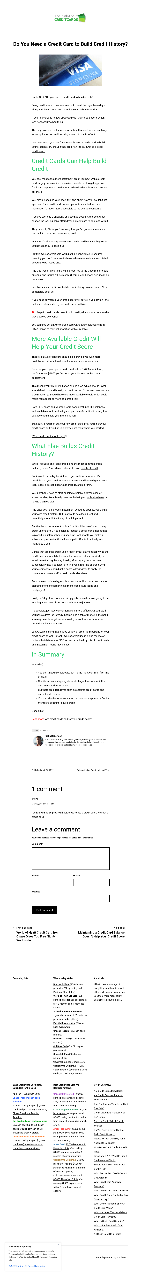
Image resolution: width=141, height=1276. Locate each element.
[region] (33, 1256)
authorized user (95, 497)
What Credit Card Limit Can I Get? (111, 1190)
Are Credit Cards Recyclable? (108, 1091)
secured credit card (74, 241)
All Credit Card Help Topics (107, 1234)
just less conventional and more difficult (68, 610)
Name (35, 875)
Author (35, 730)
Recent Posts (45, 730)
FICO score (44, 407)
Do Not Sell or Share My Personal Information (27, 1266)
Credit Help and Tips (100, 770)
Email (76, 875)
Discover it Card (61, 1038)
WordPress (122, 1257)
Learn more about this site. (107, 999)
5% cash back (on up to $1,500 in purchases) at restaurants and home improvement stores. (29, 1144)
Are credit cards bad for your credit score (68, 719)
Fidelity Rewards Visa (64, 1023)
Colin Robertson (54, 736)
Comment (37, 844)
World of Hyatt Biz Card (65, 996)
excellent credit (89, 468)
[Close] (58, 1244)
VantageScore (63, 407)
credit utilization (60, 385)
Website (36, 891)
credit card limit (79, 423)
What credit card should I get (48, 436)
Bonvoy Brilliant (61, 984)
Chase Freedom (61, 1031)
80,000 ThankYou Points (65, 1179)
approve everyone (47, 316)
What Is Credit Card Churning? (109, 1221)
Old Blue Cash (60, 1046)
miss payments (47, 299)
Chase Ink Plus (61, 1054)
